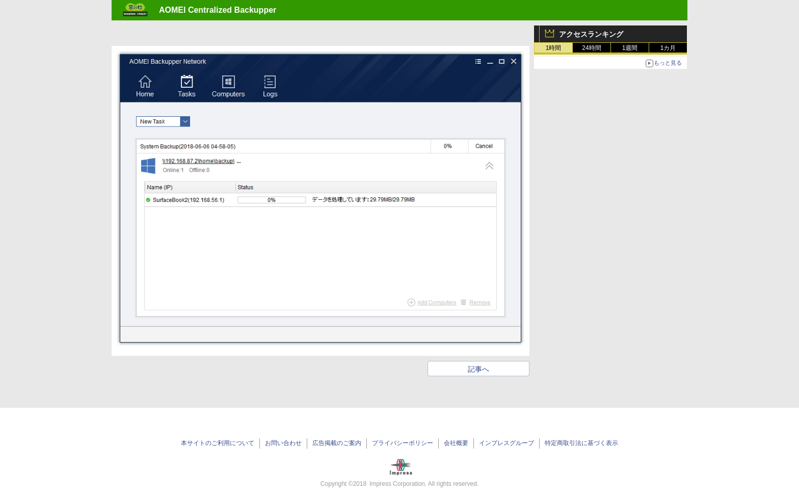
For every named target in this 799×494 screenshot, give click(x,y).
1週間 (630, 47)
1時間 (554, 47)
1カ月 (668, 47)
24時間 (591, 47)
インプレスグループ (506, 443)
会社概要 (456, 443)
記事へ (478, 369)
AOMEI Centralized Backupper (217, 10)
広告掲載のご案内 (336, 443)
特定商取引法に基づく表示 (581, 443)
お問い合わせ (283, 443)
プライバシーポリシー (402, 443)
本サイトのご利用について (217, 443)
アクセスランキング (591, 34)
